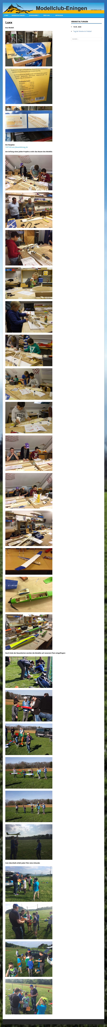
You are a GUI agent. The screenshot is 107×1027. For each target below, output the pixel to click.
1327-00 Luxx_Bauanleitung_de (16, 147)
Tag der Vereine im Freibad (82, 31)
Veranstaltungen (18, 15)
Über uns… (47, 15)
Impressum (59, 15)
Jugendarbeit (34, 15)
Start (6, 15)
